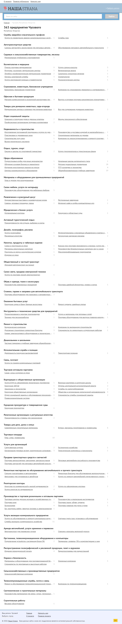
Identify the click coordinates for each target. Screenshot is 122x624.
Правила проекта (44, 616)
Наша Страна (13, 621)
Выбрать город (7, 616)
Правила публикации (21, 1)
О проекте (7, 1)
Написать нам (35, 1)
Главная (7, 23)
